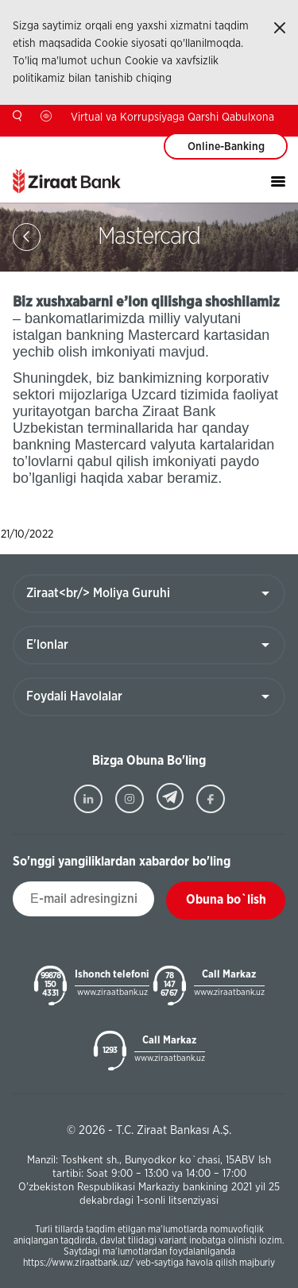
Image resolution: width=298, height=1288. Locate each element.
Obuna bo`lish (226, 899)
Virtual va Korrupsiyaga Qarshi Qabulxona (172, 117)
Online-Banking (226, 146)
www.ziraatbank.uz (112, 992)
